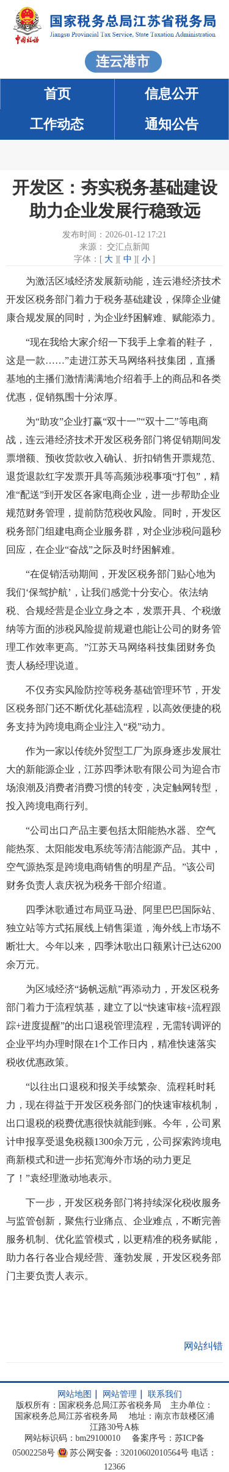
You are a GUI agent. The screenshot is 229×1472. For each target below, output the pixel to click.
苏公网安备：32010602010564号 (129, 1452)
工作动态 (57, 124)
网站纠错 (203, 1346)
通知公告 (171, 124)
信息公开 (171, 93)
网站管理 (120, 1394)
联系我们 (165, 1394)
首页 (57, 93)
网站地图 (74, 1394)
